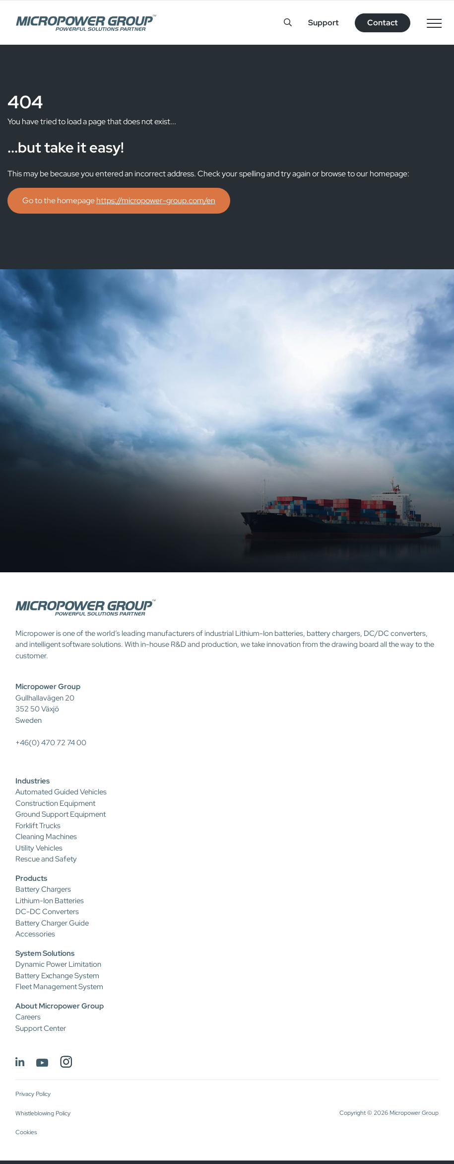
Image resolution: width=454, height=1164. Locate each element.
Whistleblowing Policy (42, 1113)
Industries (32, 781)
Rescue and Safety (46, 859)
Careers (28, 1017)
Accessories (35, 934)
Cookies (26, 1132)
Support (323, 22)
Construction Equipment (55, 803)
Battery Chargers (43, 889)
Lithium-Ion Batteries (49, 901)
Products (31, 878)
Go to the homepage (118, 200)
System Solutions (44, 953)
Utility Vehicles (39, 848)
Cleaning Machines (46, 837)
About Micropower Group (59, 1006)
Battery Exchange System (57, 976)
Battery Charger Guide (52, 923)
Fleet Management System (59, 987)
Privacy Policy (33, 1094)
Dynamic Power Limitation (58, 964)
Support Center (40, 1028)
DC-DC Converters (47, 912)
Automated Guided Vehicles (61, 792)
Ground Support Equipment (60, 814)
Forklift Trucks (38, 826)
